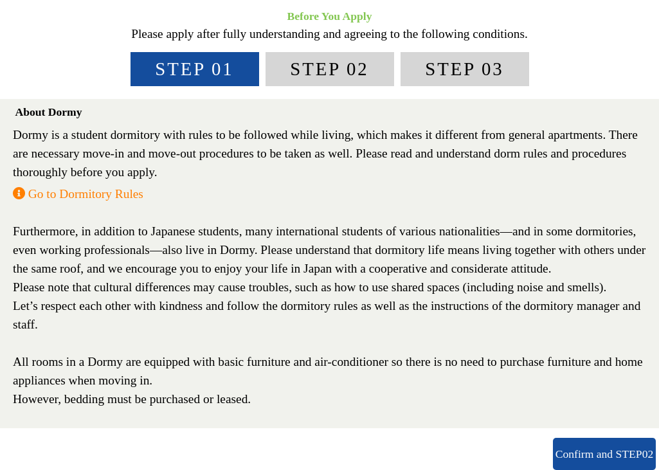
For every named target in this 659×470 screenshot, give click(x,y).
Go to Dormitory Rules (78, 194)
